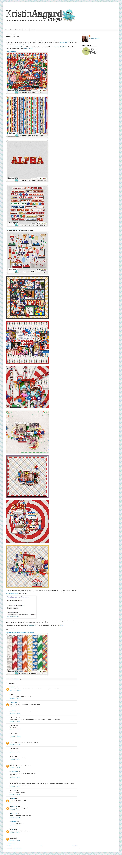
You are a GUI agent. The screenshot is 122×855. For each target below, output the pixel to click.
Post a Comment (11, 843)
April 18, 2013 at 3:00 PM (15, 759)
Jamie (12, 763)
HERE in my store (28, 48)
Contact (32, 29)
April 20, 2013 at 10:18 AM (15, 825)
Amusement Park (69, 41)
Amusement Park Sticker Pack (61, 46)
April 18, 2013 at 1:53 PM (15, 752)
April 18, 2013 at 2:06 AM (15, 706)
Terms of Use (18, 29)
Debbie (12, 740)
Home (6, 29)
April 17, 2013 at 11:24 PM (15, 698)
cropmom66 (13, 821)
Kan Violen (13, 687)
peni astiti (13, 790)
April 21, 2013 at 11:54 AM (15, 840)
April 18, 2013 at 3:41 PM (15, 767)
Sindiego (13, 798)
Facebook (26, 29)
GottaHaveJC (14, 813)
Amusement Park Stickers (13, 229)
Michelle (13, 781)
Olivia (12, 837)
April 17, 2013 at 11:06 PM (15, 690)
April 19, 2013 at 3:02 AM (15, 794)
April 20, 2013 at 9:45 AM (15, 809)
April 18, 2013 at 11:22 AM (15, 713)
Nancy (12, 829)
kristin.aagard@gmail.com (12, 593)
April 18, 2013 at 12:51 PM (15, 736)
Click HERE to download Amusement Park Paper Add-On (20, 632)
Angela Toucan (14, 702)
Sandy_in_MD (14, 806)
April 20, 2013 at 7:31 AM (15, 802)
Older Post (74, 845)
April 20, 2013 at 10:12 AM (15, 817)
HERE (61, 625)
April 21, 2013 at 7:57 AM (15, 832)
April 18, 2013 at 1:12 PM (15, 744)
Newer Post (9, 845)
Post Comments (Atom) (16, 848)
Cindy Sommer (14, 771)
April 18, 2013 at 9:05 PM (15, 786)
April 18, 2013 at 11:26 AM (15, 721)
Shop (11, 29)
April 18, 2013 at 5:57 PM (15, 777)
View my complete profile (94, 38)
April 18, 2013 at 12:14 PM (15, 729)
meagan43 (13, 710)
